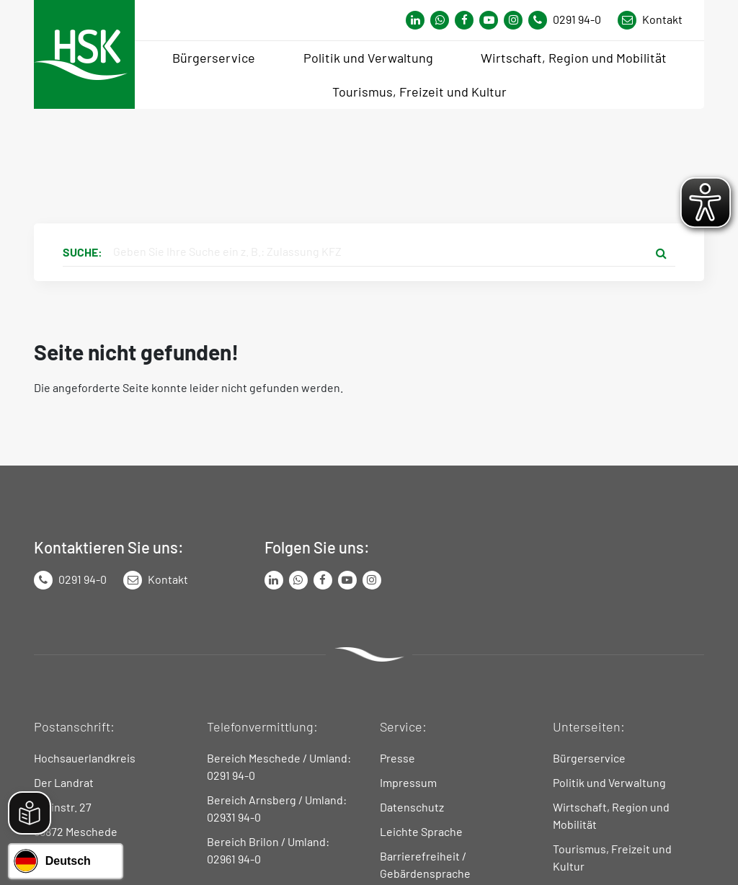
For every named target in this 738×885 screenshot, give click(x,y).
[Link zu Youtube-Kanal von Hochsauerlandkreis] (488, 20)
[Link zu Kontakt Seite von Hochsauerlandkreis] (650, 20)
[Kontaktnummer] (570, 20)
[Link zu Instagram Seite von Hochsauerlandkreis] (513, 20)
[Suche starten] (660, 252)
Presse (397, 758)
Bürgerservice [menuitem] (213, 58)
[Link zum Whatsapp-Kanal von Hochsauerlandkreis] (415, 20)
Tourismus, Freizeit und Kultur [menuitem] (419, 91)
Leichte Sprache (421, 831)
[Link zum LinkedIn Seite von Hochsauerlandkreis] (273, 580)
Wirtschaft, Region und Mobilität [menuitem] (574, 58)
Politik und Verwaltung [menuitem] (368, 58)
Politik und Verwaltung (609, 782)
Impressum (408, 782)
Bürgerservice (589, 758)
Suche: (82, 252)
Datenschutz (412, 807)
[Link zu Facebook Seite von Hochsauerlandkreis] (464, 20)
